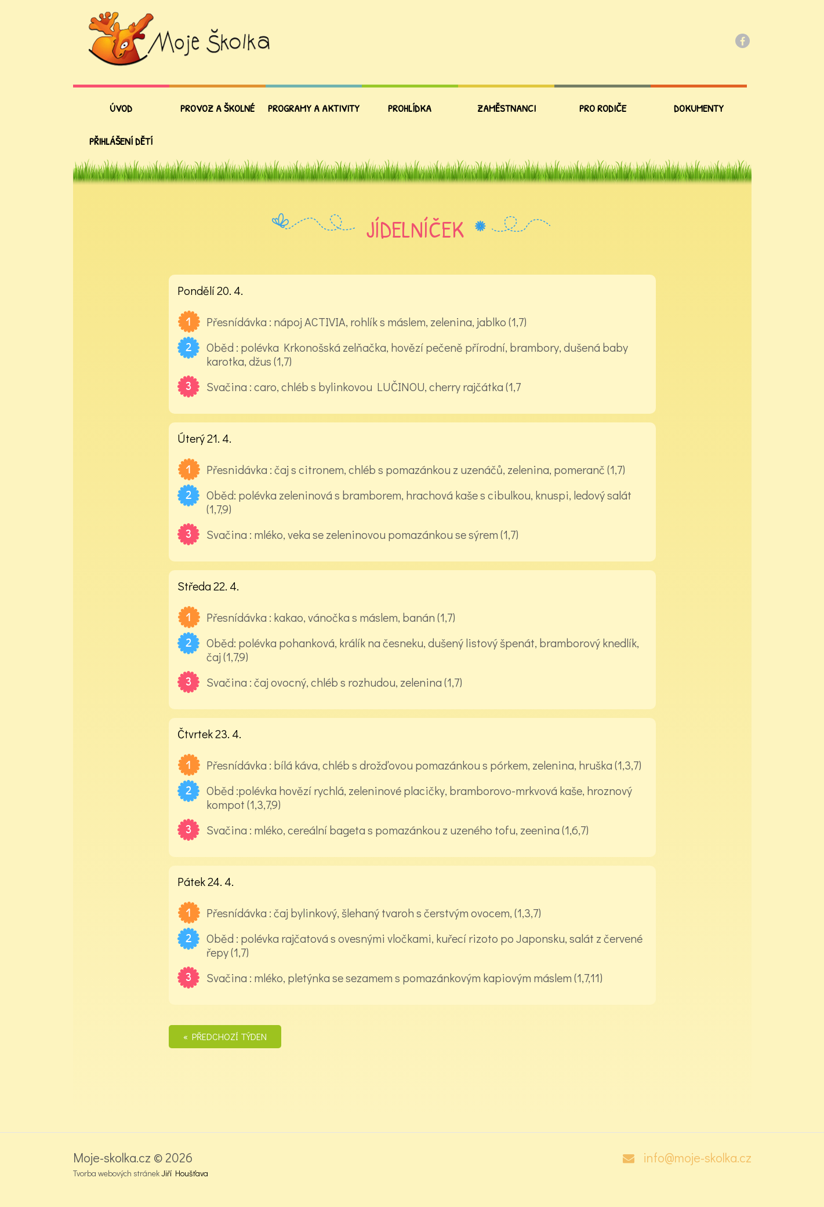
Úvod (121, 108)
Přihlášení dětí (121, 141)
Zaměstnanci (506, 108)
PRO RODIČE (602, 108)
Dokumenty (699, 108)
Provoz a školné (217, 108)
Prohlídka (409, 108)
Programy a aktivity (314, 108)
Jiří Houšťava (184, 1173)
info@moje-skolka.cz (697, 1157)
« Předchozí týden (225, 1036)
